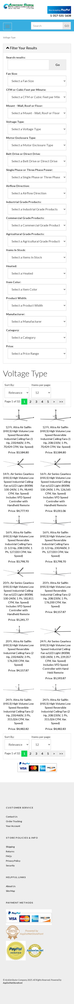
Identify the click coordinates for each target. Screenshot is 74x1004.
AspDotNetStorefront (12, 983)
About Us (11, 886)
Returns (10, 851)
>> (61, 401)
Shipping (10, 846)
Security (10, 865)
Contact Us (12, 816)
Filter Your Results (21, 48)
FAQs (9, 856)
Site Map (10, 890)
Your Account (13, 826)
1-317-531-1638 (60, 15)
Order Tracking (14, 821)
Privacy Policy (13, 860)
